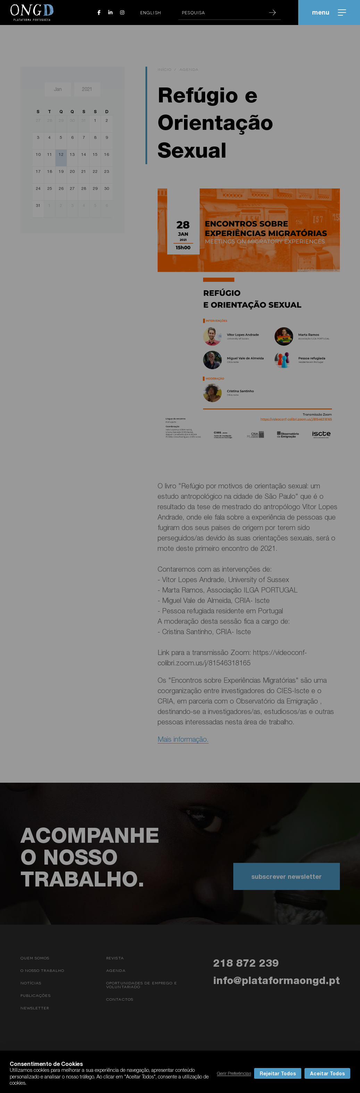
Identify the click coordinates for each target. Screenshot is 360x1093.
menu (329, 12)
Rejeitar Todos (278, 1073)
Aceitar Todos (327, 1073)
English (150, 12)
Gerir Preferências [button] (234, 1073)
